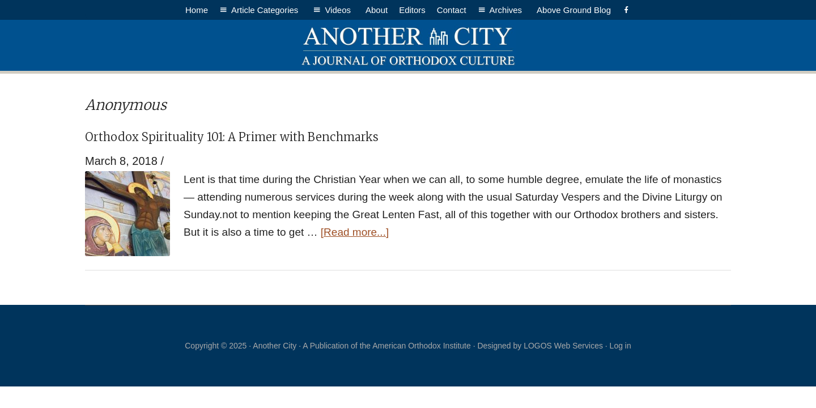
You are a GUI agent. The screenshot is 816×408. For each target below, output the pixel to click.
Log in (620, 345)
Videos (339, 10)
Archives (508, 10)
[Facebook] (626, 10)
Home (196, 10)
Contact (451, 10)
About (377, 10)
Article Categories (266, 10)
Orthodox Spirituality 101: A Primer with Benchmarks (232, 137)
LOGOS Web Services (563, 345)
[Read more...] (355, 232)
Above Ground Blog (574, 10)
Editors (412, 10)
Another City (408, 45)
